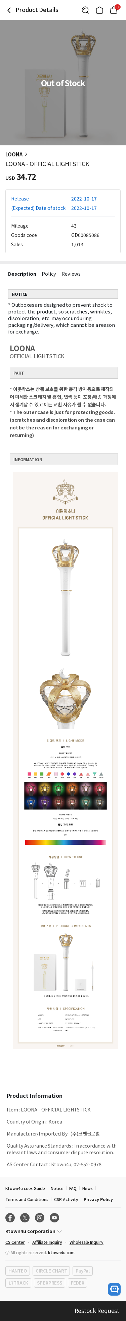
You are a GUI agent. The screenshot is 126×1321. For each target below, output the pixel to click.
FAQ (73, 1188)
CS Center (15, 1242)
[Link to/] (99, 10)
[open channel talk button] (114, 1289)
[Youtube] (54, 1217)
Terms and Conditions (26, 1199)
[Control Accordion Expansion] (63, 1231)
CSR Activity (66, 1199)
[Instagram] (39, 1217)
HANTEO (17, 1271)
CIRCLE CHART (51, 1271)
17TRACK (18, 1283)
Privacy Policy (98, 1199)
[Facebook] (10, 1217)
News (87, 1188)
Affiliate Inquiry (47, 1242)
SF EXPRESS (49, 1283)
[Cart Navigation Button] (113, 10)
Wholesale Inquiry (86, 1242)
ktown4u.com (61, 1252)
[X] (25, 1217)
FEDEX (77, 1283)
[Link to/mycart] (113, 10)
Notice (57, 1188)
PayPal (82, 1271)
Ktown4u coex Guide (25, 1188)
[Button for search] (85, 10)
